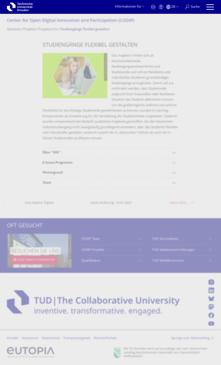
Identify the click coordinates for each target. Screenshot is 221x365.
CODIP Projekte (92, 250)
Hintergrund (53, 172)
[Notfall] (153, 7)
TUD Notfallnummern (168, 260)
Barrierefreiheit (105, 338)
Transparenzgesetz (77, 338)
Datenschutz (51, 338)
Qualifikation (91, 260)
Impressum (30, 338)
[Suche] (192, 7)
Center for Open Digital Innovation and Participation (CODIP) (70, 21)
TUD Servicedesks (165, 239)
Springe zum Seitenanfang (190, 338)
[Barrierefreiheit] (161, 7)
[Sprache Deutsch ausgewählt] (172, 7)
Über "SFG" (51, 152)
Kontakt (12, 338)
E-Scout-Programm (58, 162)
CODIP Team (90, 239)
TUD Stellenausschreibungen (173, 250)
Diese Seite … (179, 203)
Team (47, 183)
